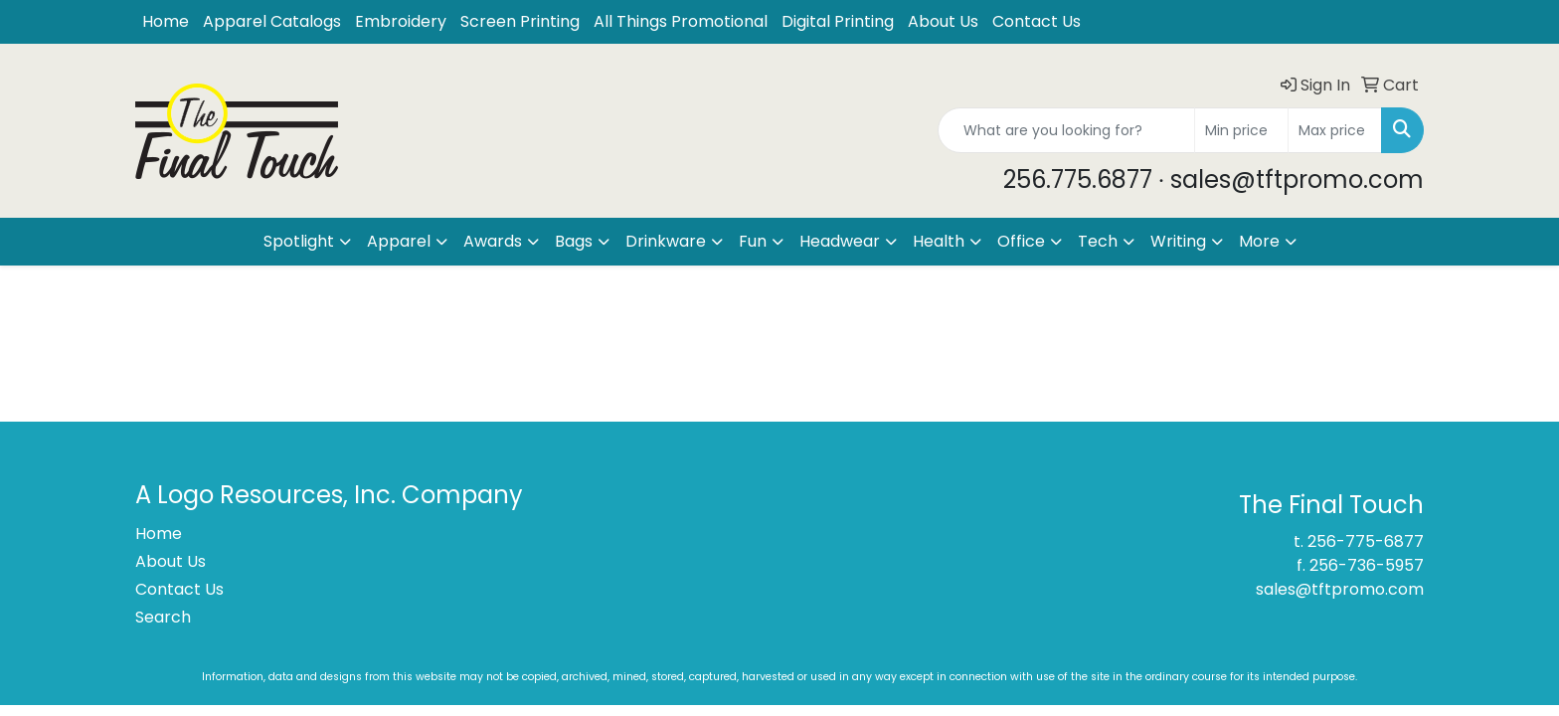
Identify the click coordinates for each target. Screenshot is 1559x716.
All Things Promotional (681, 21)
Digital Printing (837, 21)
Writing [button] (1178, 241)
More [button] (1259, 241)
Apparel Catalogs (272, 21)
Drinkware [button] (665, 241)
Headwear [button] (839, 241)
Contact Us (1036, 21)
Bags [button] (574, 241)
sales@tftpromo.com (1340, 589)
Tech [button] (1098, 241)
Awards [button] (492, 241)
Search (163, 617)
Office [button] (1021, 241)
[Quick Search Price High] (1335, 130)
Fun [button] (753, 241)
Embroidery (400, 21)
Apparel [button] (399, 241)
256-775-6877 (1365, 541)
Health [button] (938, 241)
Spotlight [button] (298, 241)
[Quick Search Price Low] (1241, 130)
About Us (943, 21)
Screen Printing (520, 21)
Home (165, 21)
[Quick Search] (1066, 130)
